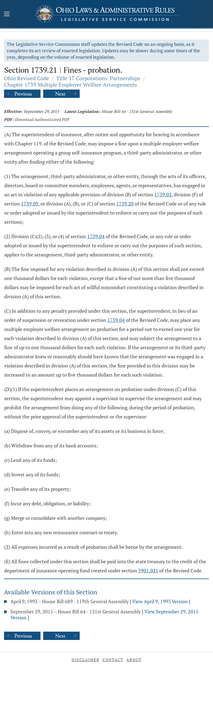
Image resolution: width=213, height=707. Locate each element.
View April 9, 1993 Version (160, 601)
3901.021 (148, 570)
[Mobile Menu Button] (6, 14)
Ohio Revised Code (26, 78)
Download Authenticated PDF (42, 119)
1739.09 (29, 203)
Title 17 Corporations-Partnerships (98, 78)
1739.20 (125, 203)
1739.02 (163, 194)
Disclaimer (86, 659)
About (134, 659)
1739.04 (96, 236)
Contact (112, 659)
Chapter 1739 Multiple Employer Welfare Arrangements (70, 84)
